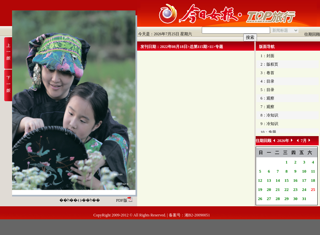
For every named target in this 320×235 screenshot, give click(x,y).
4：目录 (267, 81)
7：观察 (267, 106)
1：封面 (267, 56)
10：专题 (268, 132)
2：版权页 (269, 64)
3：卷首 (267, 72)
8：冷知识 (269, 115)
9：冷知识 (269, 123)
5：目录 (267, 89)
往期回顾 (312, 34)
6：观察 (267, 98)
